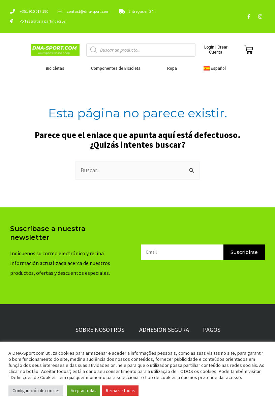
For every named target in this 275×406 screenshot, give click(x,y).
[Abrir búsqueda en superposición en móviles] (141, 50)
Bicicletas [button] (57, 68)
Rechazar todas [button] (120, 391)
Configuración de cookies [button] (35, 391)
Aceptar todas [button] (83, 391)
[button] (216, 68)
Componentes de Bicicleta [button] (117, 68)
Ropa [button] (173, 68)
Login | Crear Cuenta (215, 49)
